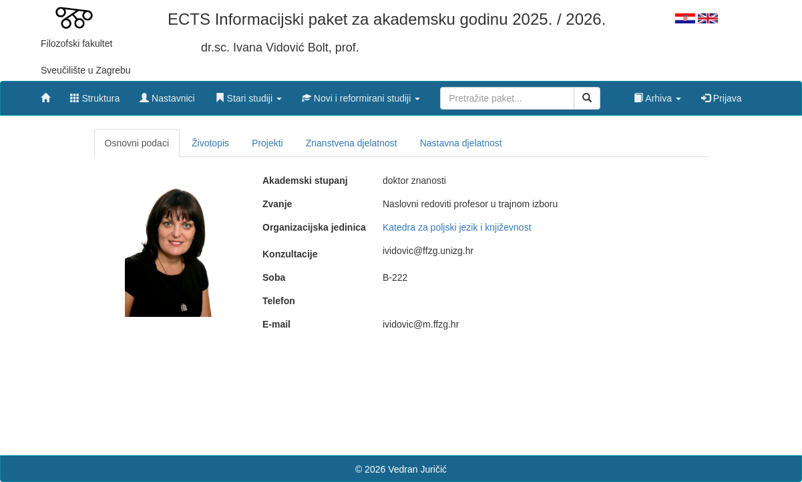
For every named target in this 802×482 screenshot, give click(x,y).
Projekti (267, 143)
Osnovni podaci (137, 143)
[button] (248, 95)
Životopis (210, 143)
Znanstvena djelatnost (351, 143)
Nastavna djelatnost (461, 143)
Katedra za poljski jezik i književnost (457, 227)
